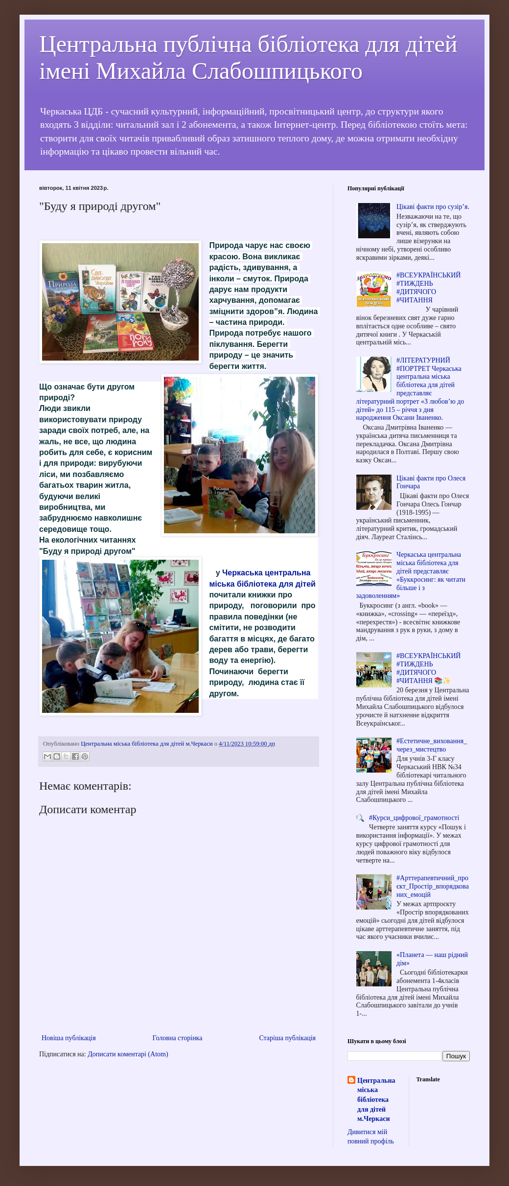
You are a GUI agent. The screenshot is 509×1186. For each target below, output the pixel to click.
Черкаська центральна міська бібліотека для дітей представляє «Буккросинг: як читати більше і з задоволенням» (411, 575)
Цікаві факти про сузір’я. (432, 206)
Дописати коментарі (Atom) (128, 1054)
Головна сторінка (178, 1038)
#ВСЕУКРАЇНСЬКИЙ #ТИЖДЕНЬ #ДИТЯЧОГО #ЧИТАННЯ (428, 287)
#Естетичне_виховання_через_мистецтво (431, 745)
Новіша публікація (69, 1038)
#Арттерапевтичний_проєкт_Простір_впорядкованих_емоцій (432, 886)
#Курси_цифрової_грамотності (414, 817)
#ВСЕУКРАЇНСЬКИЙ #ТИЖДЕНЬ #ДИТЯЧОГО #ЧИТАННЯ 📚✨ (428, 668)
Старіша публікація (287, 1038)
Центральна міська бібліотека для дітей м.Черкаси (376, 1099)
